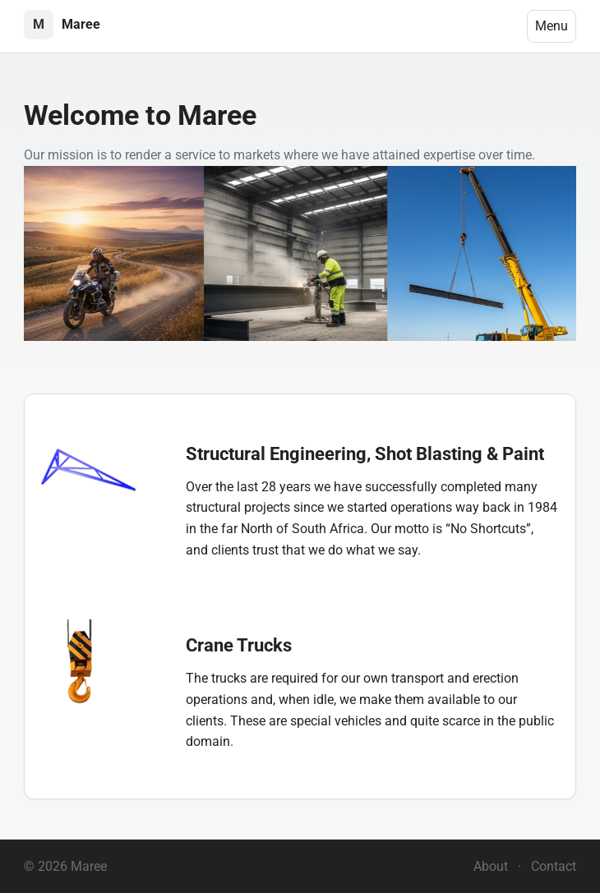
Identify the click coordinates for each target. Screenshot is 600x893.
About (490, 866)
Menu (551, 26)
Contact (553, 866)
